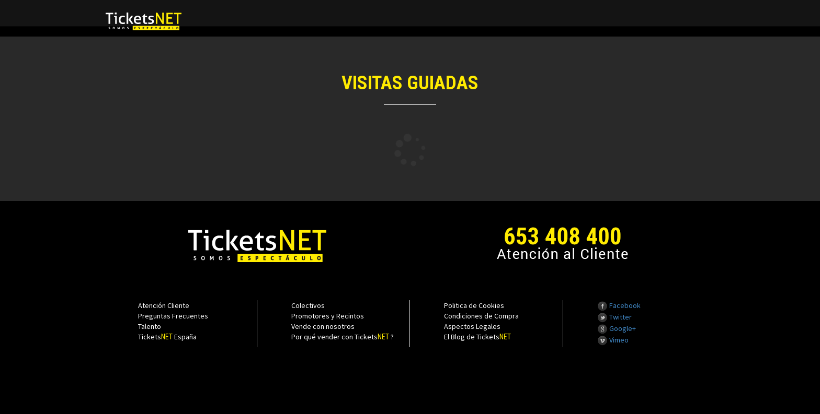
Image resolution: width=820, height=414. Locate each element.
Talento (149, 326)
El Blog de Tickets (477, 336)
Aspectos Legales (472, 326)
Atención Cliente (163, 305)
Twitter (614, 317)
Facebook (619, 305)
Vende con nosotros (323, 326)
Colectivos (308, 305)
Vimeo (613, 340)
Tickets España (167, 336)
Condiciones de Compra (481, 316)
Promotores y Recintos (327, 316)
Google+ (616, 328)
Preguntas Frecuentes (173, 316)
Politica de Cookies (474, 305)
